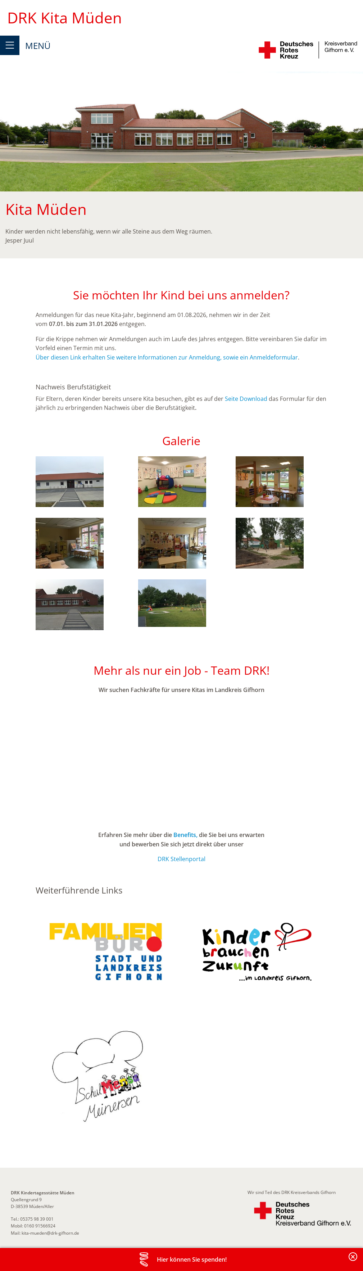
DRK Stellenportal (181, 859)
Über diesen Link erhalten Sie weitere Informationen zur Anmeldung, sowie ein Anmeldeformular (167, 357)
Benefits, (185, 835)
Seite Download (246, 399)
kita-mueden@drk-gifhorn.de (50, 1233)
